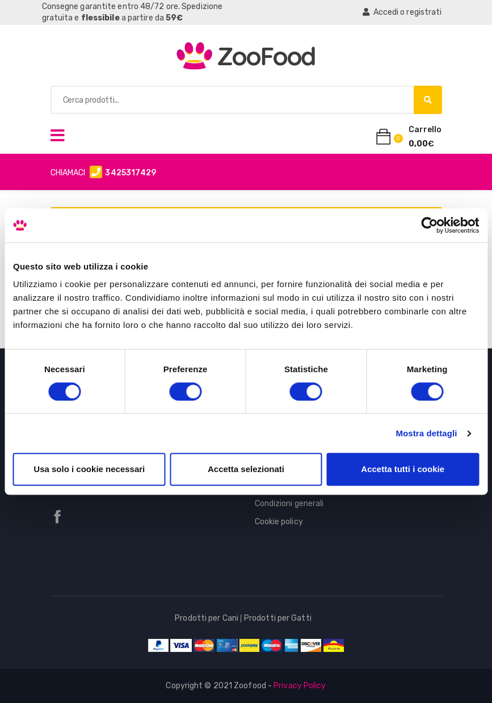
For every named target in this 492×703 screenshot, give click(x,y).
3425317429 (130, 173)
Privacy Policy (300, 686)
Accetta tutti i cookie (402, 469)
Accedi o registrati (402, 12)
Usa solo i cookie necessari (89, 469)
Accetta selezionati (246, 469)
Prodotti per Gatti (278, 618)
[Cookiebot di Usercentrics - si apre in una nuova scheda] (429, 225)
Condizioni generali (289, 503)
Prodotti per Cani (206, 618)
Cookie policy (279, 522)
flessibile (100, 18)
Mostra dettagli (426, 433)
